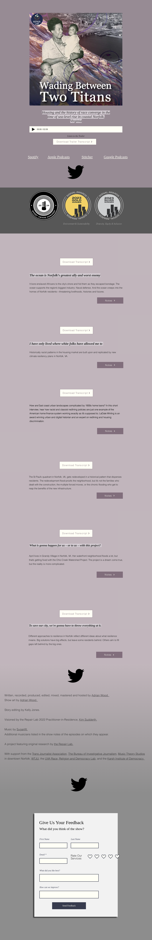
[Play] (33, 129)
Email (42, 855)
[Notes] (110, 300)
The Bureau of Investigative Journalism (92, 754)
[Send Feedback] (69, 905)
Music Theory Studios (131, 754)
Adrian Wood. (100, 695)
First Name (44, 839)
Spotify (33, 157)
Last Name (75, 839)
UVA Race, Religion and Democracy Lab (70, 758)
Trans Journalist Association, (49, 754)
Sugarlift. (22, 729)
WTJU (35, 758)
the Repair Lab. (63, 744)
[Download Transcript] (76, 262)
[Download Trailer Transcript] (74, 142)
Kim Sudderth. (88, 719)
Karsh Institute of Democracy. (126, 758)
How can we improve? (49, 887)
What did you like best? (50, 871)
